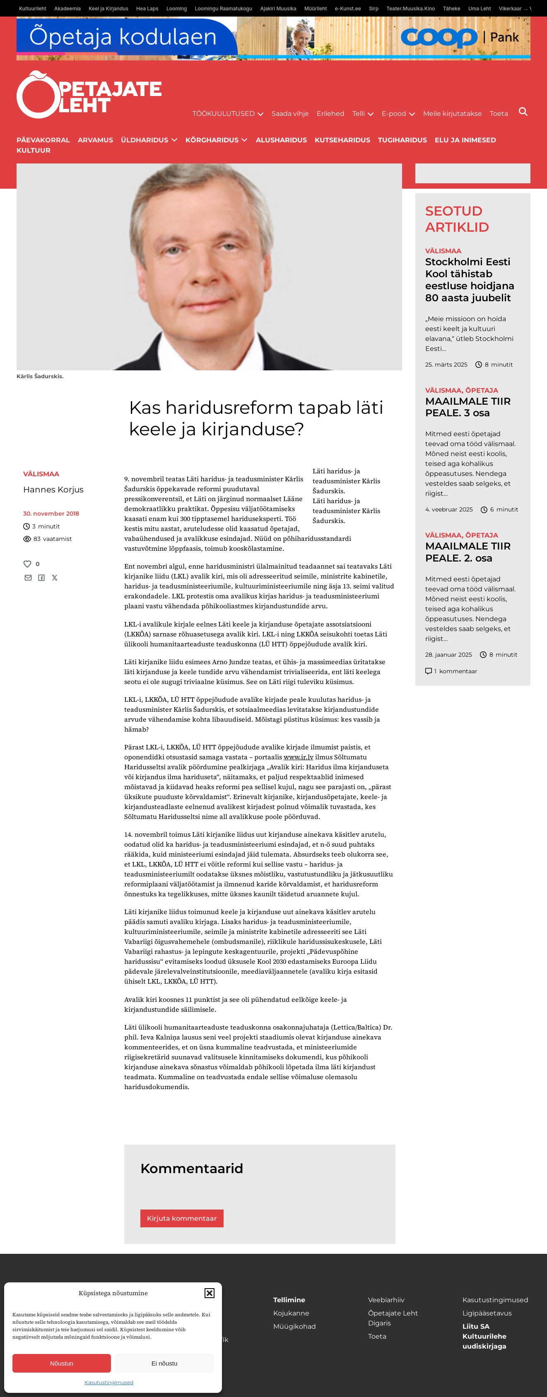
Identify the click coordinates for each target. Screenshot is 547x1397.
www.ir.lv (298, 756)
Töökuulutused (224, 114)
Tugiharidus (402, 140)
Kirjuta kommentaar (182, 1218)
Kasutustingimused (108, 1382)
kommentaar (451, 671)
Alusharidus (281, 140)
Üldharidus (144, 140)
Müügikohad (294, 1326)
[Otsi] (523, 111)
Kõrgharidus (212, 140)
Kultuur (34, 150)
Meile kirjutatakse (452, 114)
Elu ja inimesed (465, 140)
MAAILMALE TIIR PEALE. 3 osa (468, 407)
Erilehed (331, 114)
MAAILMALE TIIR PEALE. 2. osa (468, 552)
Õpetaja (481, 390)
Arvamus (95, 140)
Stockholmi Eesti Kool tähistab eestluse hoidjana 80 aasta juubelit (470, 279)
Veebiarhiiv (386, 1300)
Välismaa (41, 474)
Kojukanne (291, 1313)
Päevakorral (43, 140)
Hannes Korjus (53, 489)
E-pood (394, 114)
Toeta (499, 114)
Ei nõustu (165, 1363)
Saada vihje (290, 114)
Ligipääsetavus (487, 1313)
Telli (358, 114)
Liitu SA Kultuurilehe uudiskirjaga (484, 1336)
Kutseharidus (342, 140)
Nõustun (61, 1363)
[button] (209, 1293)
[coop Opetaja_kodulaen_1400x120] (274, 38)
